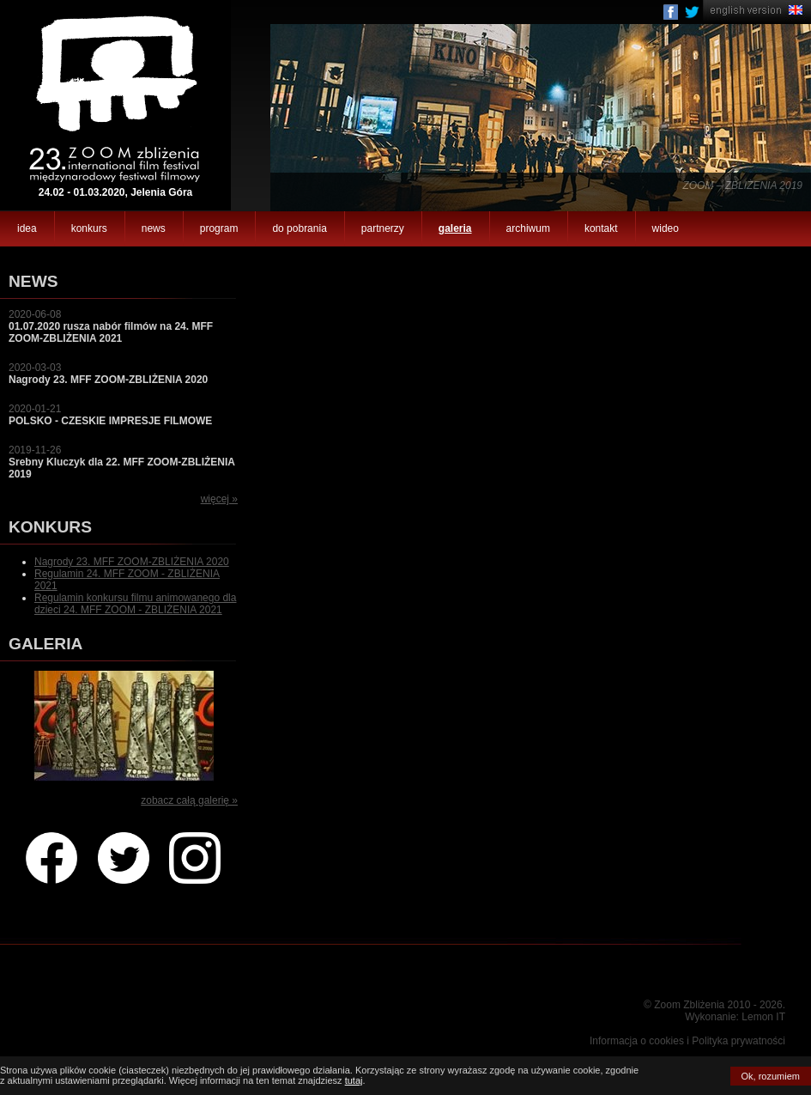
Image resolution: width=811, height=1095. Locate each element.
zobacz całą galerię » (189, 800)
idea (27, 228)
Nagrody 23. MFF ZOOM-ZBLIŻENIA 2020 (131, 562)
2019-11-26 (122, 462)
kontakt (601, 228)
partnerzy (382, 228)
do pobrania (299, 228)
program (219, 228)
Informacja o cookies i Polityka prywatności (687, 1041)
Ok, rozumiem (770, 1076)
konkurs (89, 228)
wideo (665, 228)
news (154, 228)
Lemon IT (763, 1017)
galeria (455, 228)
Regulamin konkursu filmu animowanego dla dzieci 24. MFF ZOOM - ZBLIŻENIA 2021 (135, 604)
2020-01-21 (110, 415)
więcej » (219, 499)
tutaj (354, 1080)
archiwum (528, 228)
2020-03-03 (108, 374)
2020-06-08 (111, 326)
